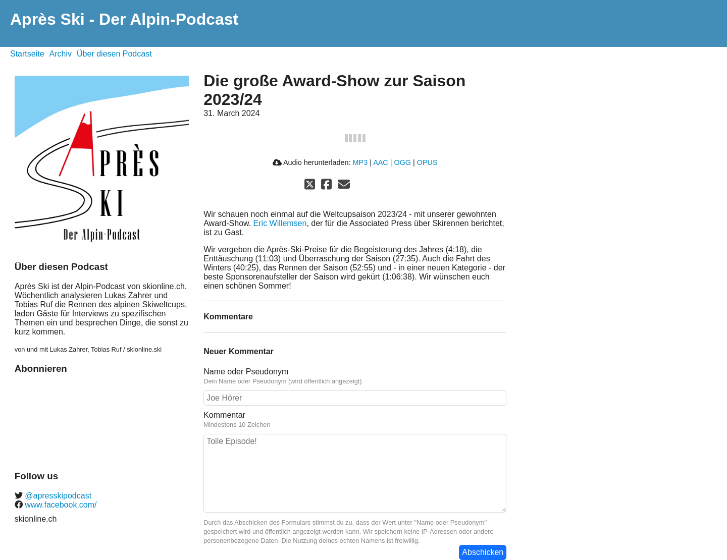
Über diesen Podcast (114, 53)
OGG (402, 162)
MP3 (360, 162)
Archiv (60, 53)
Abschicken (482, 552)
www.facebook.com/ (60, 504)
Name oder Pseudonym (245, 371)
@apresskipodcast (57, 495)
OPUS (427, 162)
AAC (380, 162)
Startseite (27, 53)
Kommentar (224, 415)
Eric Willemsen (280, 223)
